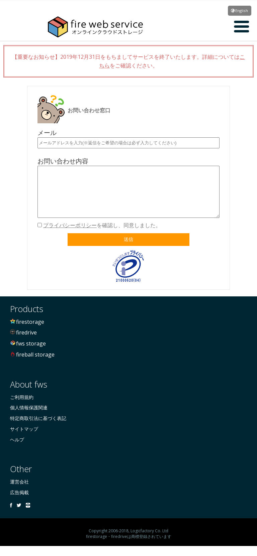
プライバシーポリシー (70, 235)
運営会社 (19, 492)
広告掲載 (19, 502)
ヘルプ (17, 449)
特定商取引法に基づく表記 (38, 428)
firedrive (26, 342)
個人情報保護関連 (29, 417)
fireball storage (35, 364)
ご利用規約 (21, 407)
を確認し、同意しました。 (102, 235)
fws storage (31, 353)
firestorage (30, 331)
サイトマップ (24, 439)
